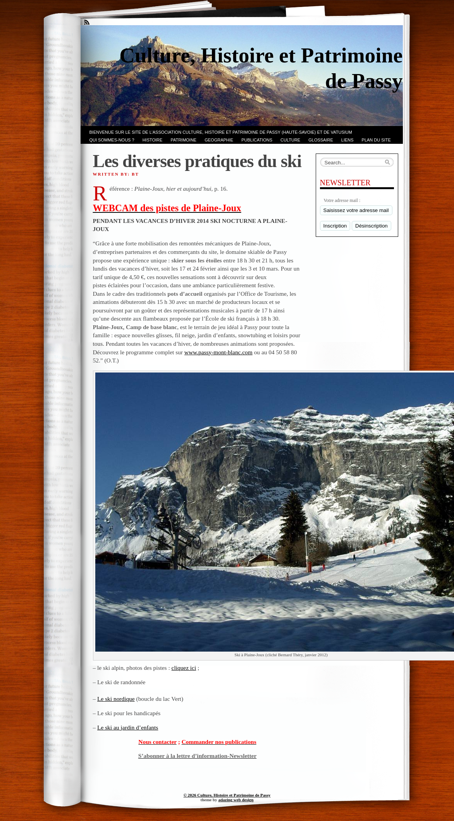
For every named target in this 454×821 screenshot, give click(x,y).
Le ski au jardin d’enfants (127, 727)
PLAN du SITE (376, 140)
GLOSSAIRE (320, 140)
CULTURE (290, 140)
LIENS (347, 140)
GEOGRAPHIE (219, 140)
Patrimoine (183, 140)
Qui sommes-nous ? (111, 140)
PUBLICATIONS (256, 140)
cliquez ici (184, 667)
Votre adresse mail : (342, 200)
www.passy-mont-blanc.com (218, 352)
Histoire (153, 140)
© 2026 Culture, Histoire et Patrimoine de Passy (227, 795)
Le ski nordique (116, 698)
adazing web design (235, 799)
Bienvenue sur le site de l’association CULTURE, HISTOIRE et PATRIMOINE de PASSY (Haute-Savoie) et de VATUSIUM (220, 132)
